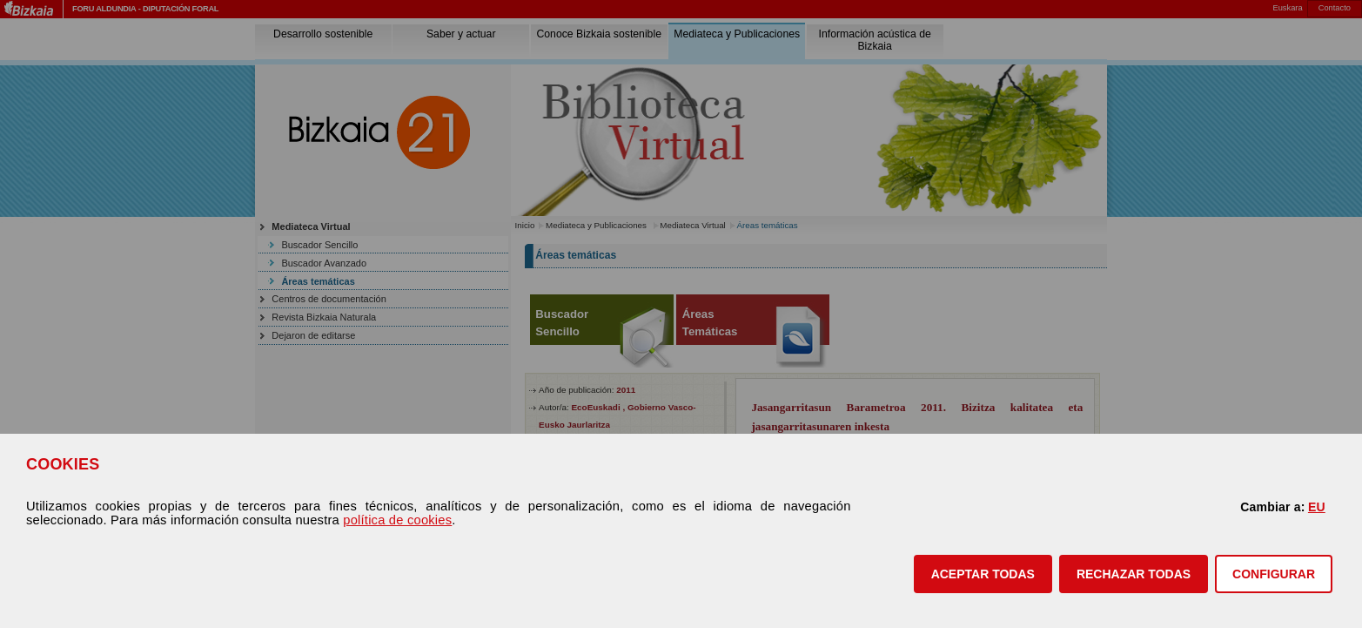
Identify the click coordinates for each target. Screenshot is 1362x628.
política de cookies (397, 520)
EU (1316, 507)
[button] (983, 574)
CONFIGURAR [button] (1273, 574)
